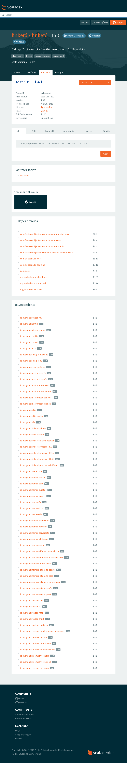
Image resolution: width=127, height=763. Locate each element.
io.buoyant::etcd (28, 348)
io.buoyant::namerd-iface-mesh (35, 563)
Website (94, 35)
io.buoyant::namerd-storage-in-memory (40, 581)
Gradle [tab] (106, 130)
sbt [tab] (18, 130)
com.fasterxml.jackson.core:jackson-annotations (44, 234)
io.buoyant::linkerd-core (32, 434)
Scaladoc (24, 175)
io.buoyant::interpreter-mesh (34, 385)
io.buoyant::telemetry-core (33, 637)
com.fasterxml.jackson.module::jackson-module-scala (46, 252)
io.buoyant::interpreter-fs (33, 373)
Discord (21, 702)
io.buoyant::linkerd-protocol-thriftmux (39, 465)
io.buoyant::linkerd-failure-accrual (37, 440)
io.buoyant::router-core (31, 600)
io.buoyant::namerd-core (32, 545)
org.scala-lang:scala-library (33, 277)
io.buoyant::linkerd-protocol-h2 (36, 446)
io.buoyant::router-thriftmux (34, 625)
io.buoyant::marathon (31, 471)
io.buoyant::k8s (27, 422)
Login (118, 22)
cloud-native (17, 56)
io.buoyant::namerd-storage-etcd (36, 575)
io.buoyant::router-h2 (30, 606)
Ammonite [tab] (69, 130)
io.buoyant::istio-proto (31, 416)
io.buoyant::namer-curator (33, 489)
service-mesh (58, 56)
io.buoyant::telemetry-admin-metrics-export (42, 631)
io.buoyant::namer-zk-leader (34, 538)
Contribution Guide (24, 714)
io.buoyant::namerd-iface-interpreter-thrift (41, 557)
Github (20, 698)
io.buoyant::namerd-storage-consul (37, 569)
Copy (105, 153)
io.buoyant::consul (29, 342)
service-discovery (43, 56)
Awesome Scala (100, 22)
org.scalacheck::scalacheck (33, 283)
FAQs (17, 730)
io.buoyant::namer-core (31, 483)
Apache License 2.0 (74, 35)
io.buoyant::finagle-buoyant (34, 354)
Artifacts (31, 72)
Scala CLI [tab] (49, 130)
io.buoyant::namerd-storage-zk (35, 594)
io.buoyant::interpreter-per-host (36, 397)
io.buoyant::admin (29, 323)
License (19, 738)
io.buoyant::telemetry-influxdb (35, 643)
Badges (59, 72)
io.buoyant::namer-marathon (34, 520)
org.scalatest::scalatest (31, 289)
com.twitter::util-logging (32, 264)
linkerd (20, 35)
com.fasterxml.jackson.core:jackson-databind (42, 246)
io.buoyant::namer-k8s (31, 514)
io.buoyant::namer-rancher (33, 526)
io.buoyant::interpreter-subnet (35, 403)
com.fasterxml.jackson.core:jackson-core (40, 240)
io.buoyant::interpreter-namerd (35, 391)
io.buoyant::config (29, 336)
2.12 (32, 62)
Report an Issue (23, 718)
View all (44, 110)
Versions (45, 72)
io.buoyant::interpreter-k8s (33, 379)
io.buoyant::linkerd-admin (33, 428)
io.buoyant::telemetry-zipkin (34, 668)
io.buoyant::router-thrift (32, 618)
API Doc (85, 22)
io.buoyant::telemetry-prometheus (37, 649)
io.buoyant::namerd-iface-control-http (39, 551)
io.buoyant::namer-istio (31, 508)
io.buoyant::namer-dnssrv (32, 495)
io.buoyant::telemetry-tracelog (35, 661)
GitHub (19, 41)
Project (18, 72)
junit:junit (25, 270)
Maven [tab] (89, 130)
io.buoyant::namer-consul (32, 477)
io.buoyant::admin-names (32, 330)
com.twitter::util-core (31, 258)
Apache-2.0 (46, 107)
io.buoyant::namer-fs (30, 502)
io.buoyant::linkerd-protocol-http (37, 452)
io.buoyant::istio (28, 409)
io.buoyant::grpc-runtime (32, 366)
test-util (23, 82)
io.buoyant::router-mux (31, 317)
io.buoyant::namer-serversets (34, 532)
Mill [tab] (34, 130)
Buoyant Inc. (47, 117)
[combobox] (95, 82)
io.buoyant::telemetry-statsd (34, 655)
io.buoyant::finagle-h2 (31, 360)
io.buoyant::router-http (31, 612)
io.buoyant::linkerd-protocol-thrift (37, 459)
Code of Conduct (23, 734)
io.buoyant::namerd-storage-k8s (36, 588)
